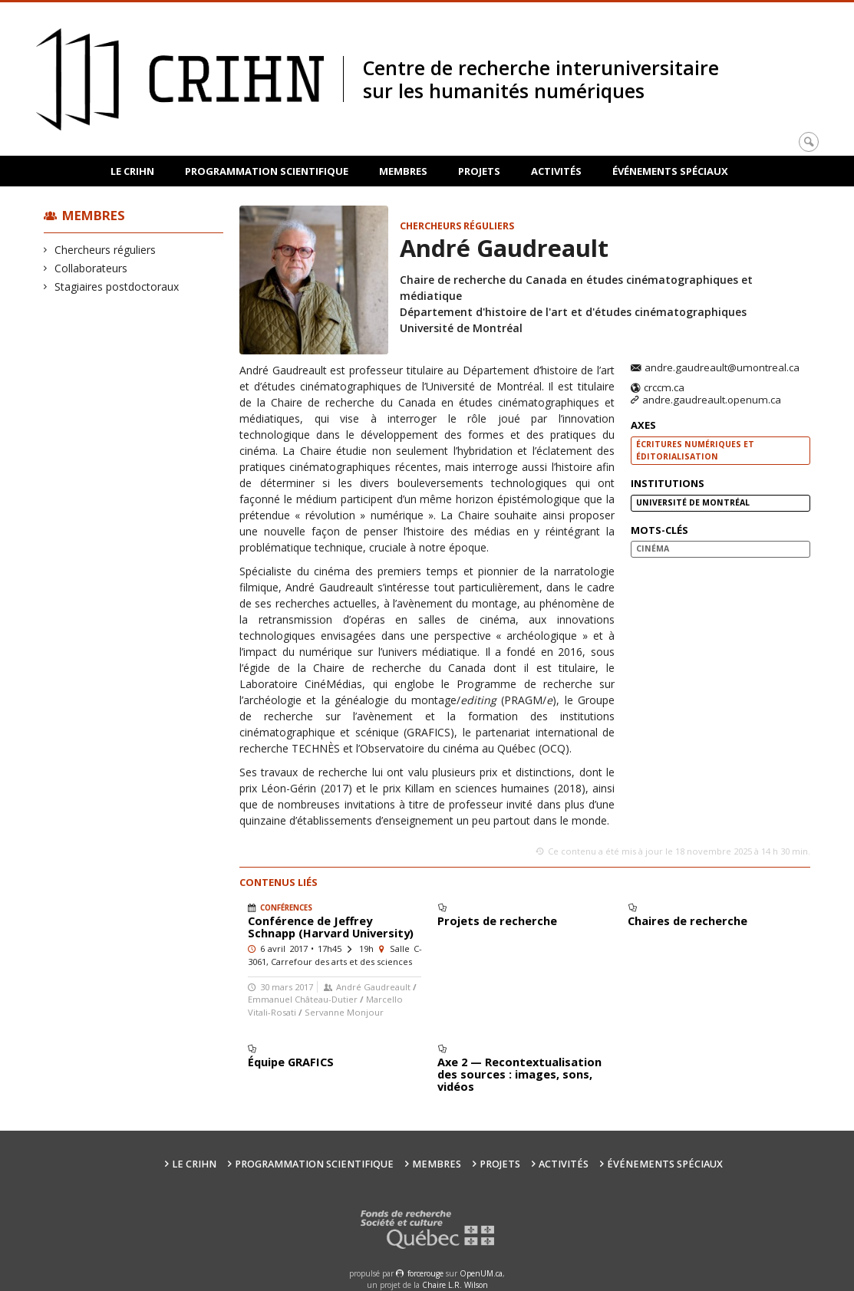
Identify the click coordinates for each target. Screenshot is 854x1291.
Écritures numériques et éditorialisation (695, 450)
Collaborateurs (91, 268)
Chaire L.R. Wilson (455, 1284)
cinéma (652, 548)
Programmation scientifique (266, 171)
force (425, 1273)
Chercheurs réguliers (105, 249)
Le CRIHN (132, 171)
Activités (556, 171)
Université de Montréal (693, 502)
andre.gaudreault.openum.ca (711, 400)
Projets (479, 171)
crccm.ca (664, 388)
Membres (403, 171)
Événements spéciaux (670, 171)
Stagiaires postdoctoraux (117, 286)
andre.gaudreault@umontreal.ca (722, 368)
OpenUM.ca (481, 1273)
